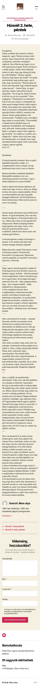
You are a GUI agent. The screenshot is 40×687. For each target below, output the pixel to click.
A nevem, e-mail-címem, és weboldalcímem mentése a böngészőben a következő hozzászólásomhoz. (19, 611)
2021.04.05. (30, 35)
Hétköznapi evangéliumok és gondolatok (20, 19)
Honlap (4, 599)
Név (4, 579)
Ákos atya (17, 35)
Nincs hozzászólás (21, 39)
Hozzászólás (7, 559)
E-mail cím (6, 589)
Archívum (7, 516)
